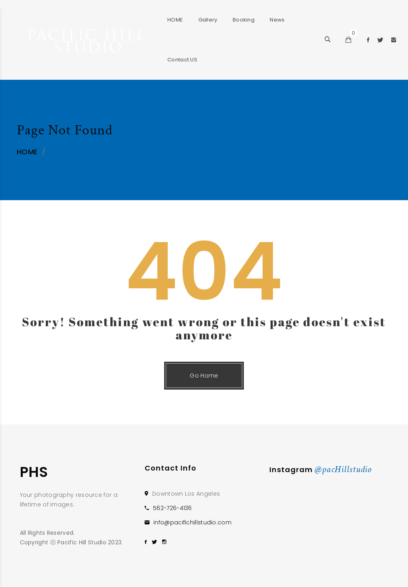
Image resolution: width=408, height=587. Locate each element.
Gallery (208, 20)
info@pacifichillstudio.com (192, 522)
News (277, 20)
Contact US (182, 59)
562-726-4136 (172, 508)
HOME (175, 20)
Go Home (204, 384)
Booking (244, 20)
